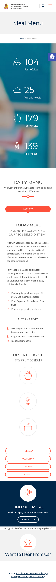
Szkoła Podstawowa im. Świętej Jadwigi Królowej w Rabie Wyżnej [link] (29, 575)
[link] (52, 57)
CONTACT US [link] (28, 519)
